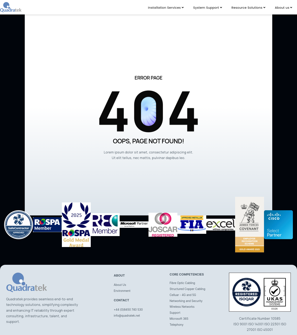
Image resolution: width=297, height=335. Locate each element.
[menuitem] (166, 7)
